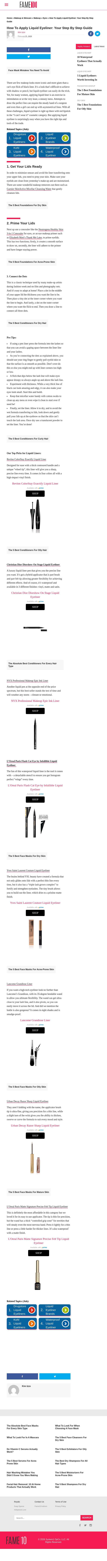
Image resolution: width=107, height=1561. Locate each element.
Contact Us (39, 1502)
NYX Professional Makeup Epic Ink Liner (27, 680)
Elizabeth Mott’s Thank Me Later (25, 237)
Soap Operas (19, 1506)
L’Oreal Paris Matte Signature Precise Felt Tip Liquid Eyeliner (37, 1206)
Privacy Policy (60, 1506)
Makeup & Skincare (22, 18)
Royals (17, 1502)
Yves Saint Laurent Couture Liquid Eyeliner (28, 870)
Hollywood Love (20, 1510)
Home (9, 18)
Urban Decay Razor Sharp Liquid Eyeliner (27, 1101)
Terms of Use (60, 1502)
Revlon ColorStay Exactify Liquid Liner (26, 459)
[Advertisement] (38, 1352)
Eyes (45, 18)
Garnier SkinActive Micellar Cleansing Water (29, 189)
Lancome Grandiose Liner (19, 984)
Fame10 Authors (41, 1506)
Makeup (37, 18)
